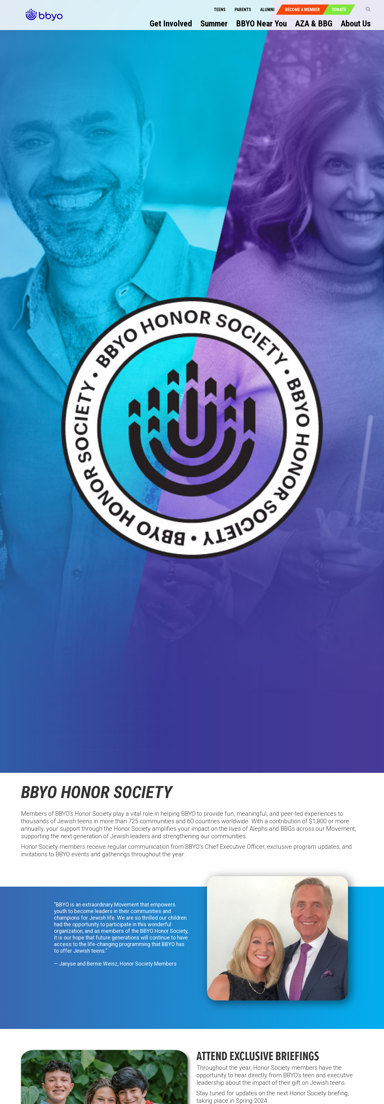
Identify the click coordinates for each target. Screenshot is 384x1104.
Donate (339, 9)
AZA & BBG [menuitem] (313, 24)
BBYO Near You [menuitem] (261, 24)
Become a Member (302, 9)
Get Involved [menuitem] (171, 24)
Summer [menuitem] (214, 24)
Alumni (267, 9)
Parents (243, 9)
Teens (220, 9)
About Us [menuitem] (356, 24)
